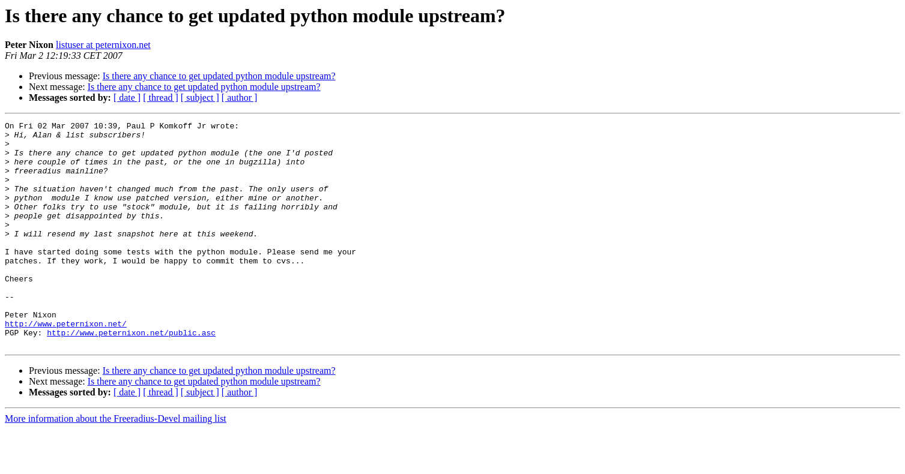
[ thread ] (160, 97)
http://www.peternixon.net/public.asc (131, 375)
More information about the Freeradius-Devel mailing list (115, 463)
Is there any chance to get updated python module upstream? (219, 76)
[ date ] (127, 97)
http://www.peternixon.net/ (66, 364)
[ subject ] (200, 97)
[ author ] (240, 97)
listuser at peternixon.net (103, 45)
